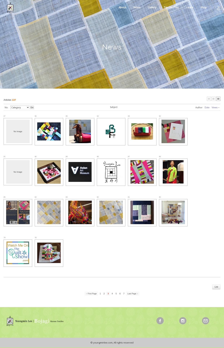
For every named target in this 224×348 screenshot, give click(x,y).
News (137, 7)
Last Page (131, 294)
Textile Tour (171, 7)
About (122, 7)
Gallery (152, 7)
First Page (92, 294)
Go (32, 107)
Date (207, 107)
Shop (204, 7)
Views (215, 107)
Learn (189, 7)
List (216, 287)
